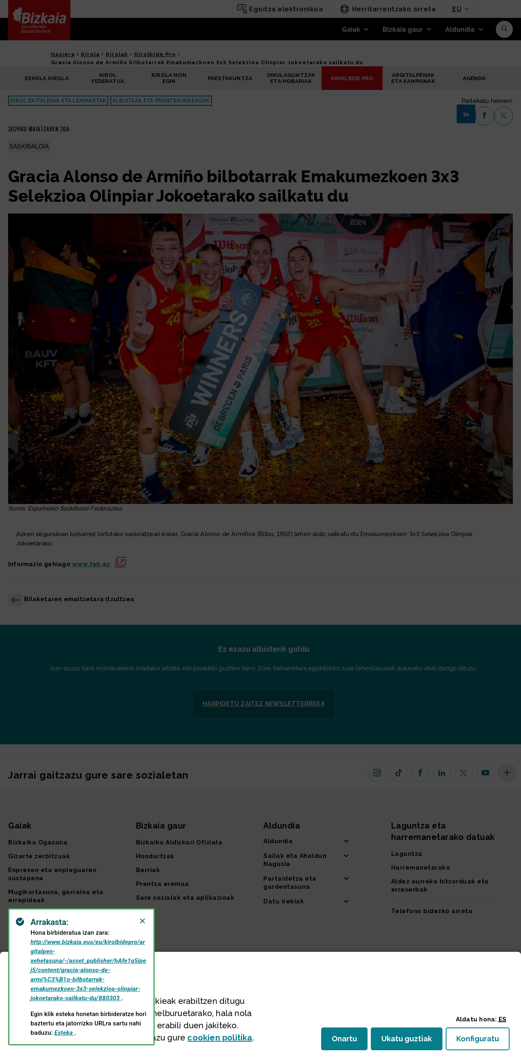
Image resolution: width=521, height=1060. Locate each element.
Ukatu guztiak (409, 1041)
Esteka (64, 1032)
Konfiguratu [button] (483, 1041)
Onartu (350, 1041)
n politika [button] (219, 1038)
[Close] (142, 921)
